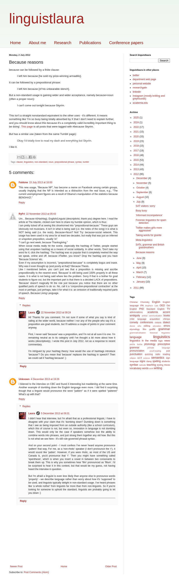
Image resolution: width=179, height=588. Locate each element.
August (140, 197)
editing (147, 326)
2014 (137, 164)
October (141, 187)
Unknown (24, 379)
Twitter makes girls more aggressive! (149, 229)
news (167, 340)
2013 (137, 169)
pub (168, 351)
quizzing (149, 354)
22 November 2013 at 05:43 (41, 213)
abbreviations (136, 312)
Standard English (155, 309)
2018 (137, 145)
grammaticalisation (138, 333)
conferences (146, 322)
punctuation (136, 354)
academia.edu (140, 102)
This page (27, 126)
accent (166, 312)
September (142, 192)
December (142, 178)
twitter (136, 75)
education (157, 326)
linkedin (137, 91)
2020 (137, 136)
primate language (159, 348)
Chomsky (144, 302)
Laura (31, 312)
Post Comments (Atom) (36, 572)
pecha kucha (136, 344)
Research (62, 42)
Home (15, 42)
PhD (141, 308)
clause (19, 162)
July (138, 201)
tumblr (86, 162)
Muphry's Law (151, 305)
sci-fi (139, 358)
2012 (137, 174)
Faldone (23, 182)
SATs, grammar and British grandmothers (150, 246)
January (141, 281)
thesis (167, 365)
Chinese (134, 302)
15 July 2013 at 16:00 (40, 182)
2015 (137, 160)
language (136, 337)
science (146, 358)
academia (152, 312)
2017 (137, 150)
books (167, 315)
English (156, 302)
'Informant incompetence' (149, 215)
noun (50, 162)
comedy (134, 322)
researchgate (140, 87)
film (144, 329)
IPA (142, 305)
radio (157, 354)
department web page (144, 79)
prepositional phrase (64, 162)
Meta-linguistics (144, 240)
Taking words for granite (148, 235)
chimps (166, 319)
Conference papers (126, 42)
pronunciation (137, 350)
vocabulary (135, 368)
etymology (135, 329)
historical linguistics (160, 333)
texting (160, 365)
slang (149, 361)
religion (133, 358)
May (139, 263)
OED (162, 305)
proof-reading (155, 351)
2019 (137, 141)
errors (167, 325)
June (139, 258)
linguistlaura (46, 18)
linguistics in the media (143, 340)
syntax (78, 162)
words (145, 368)
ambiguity (135, 315)
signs (142, 361)
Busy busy (141, 210)
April (139, 267)
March (140, 272)
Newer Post (16, 566)
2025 (137, 117)
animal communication (152, 316)
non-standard (41, 162)
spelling (156, 361)
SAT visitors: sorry (145, 206)
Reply (22, 202)
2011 (137, 287)
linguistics (28, 162)
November (142, 183)
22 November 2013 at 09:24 (56, 312)
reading (166, 354)
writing (158, 368)
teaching (151, 364)
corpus (158, 322)
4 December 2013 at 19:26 (45, 379)
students (166, 361)
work (151, 368)
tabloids (142, 365)
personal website (142, 83)
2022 (137, 127)
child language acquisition (145, 319)
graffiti (152, 329)
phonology (149, 344)
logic (160, 341)
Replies (26, 305)
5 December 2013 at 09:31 (55, 413)
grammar (164, 329)
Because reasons (145, 252)
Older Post (111, 566)
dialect (166, 322)
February (141, 277)
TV (168, 308)
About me (37, 42)
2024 (137, 122)
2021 (137, 131)
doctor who (135, 326)
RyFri (22, 213)
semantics (157, 357)
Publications (90, 42)
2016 (137, 155)
